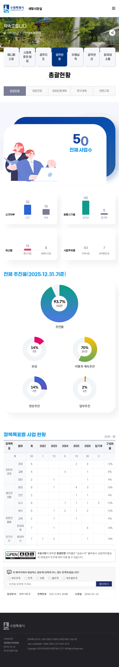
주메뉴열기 (113, 8)
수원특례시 (14, 626)
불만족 (55, 578)
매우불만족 (72, 578)
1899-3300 (48, 644)
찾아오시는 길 (9, 646)
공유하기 (112, 33)
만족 (30, 578)
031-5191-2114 (62, 644)
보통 (42, 578)
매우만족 (15, 578)
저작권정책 (8, 639)
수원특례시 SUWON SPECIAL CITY (35, 8)
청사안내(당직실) (11, 650)
